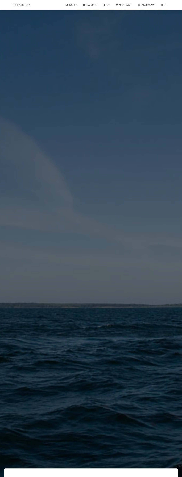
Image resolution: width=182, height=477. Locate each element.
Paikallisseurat (146, 5)
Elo (106, 5)
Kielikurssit (90, 5)
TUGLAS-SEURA (21, 4)
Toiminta (71, 5)
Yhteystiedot (124, 5)
